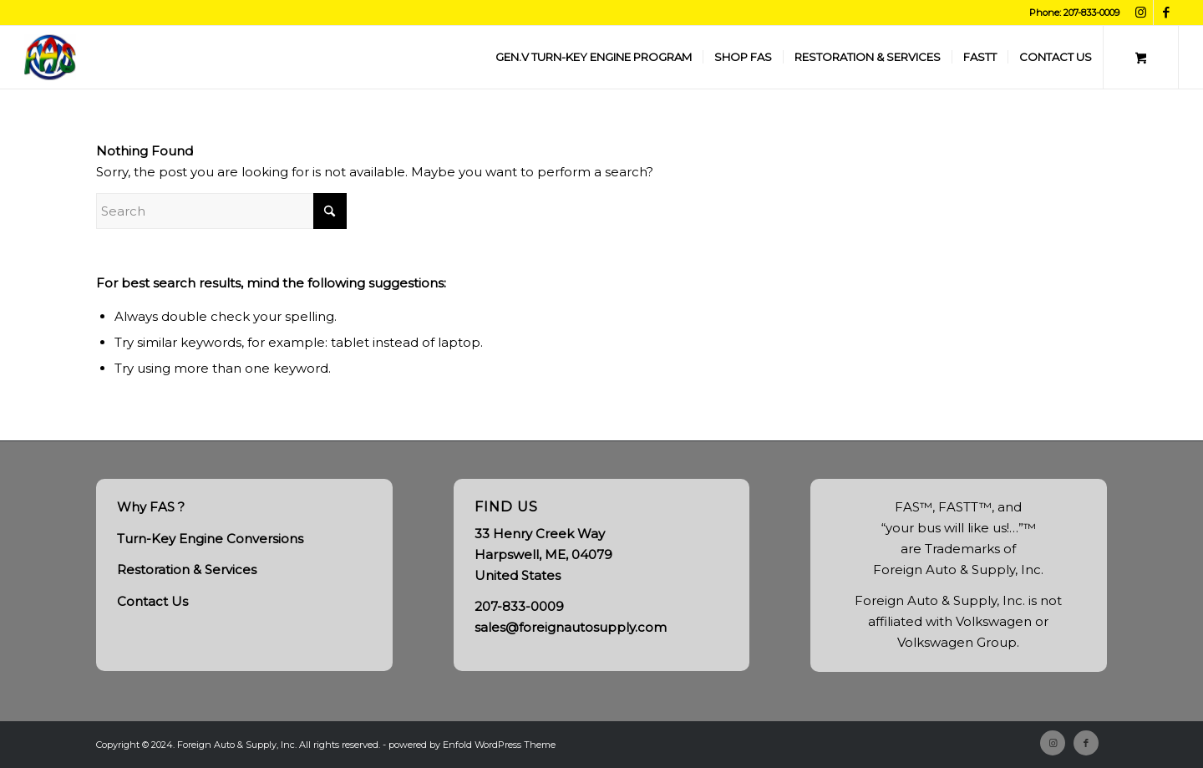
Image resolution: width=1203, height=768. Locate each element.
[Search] (221, 211)
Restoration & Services (186, 569)
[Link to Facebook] (1166, 12)
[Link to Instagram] (1141, 12)
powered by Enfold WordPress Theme (472, 744)
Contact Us (152, 601)
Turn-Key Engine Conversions (210, 539)
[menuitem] (594, 57)
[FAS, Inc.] (50, 57)
